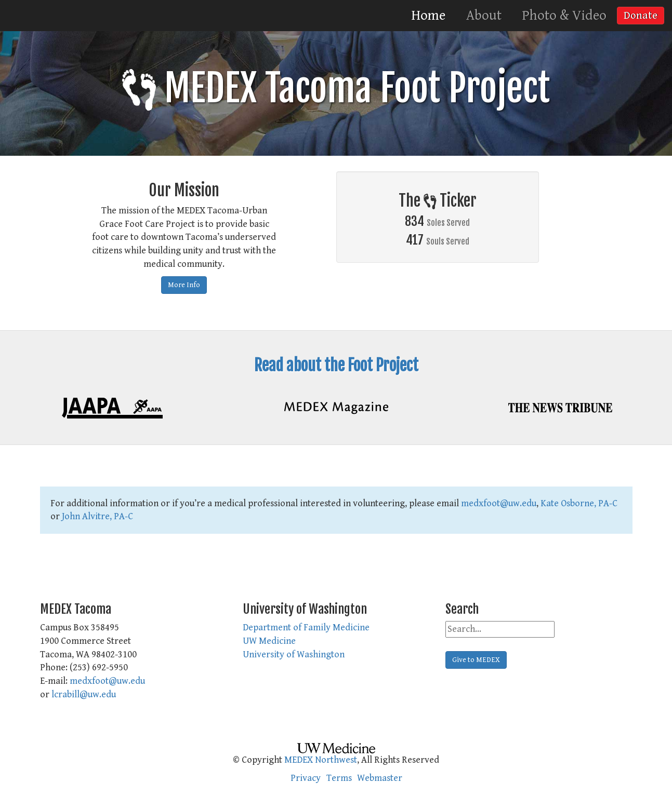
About (484, 15)
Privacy (306, 778)
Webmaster (379, 778)
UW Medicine (269, 641)
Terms (339, 778)
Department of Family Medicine (306, 627)
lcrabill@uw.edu (83, 694)
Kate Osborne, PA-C (579, 503)
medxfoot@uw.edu (498, 503)
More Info (184, 285)
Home (428, 15)
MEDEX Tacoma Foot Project (336, 88)
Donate (640, 15)
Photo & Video (564, 15)
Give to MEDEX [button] (476, 660)
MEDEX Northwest (320, 759)
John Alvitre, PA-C (97, 516)
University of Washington (294, 654)
